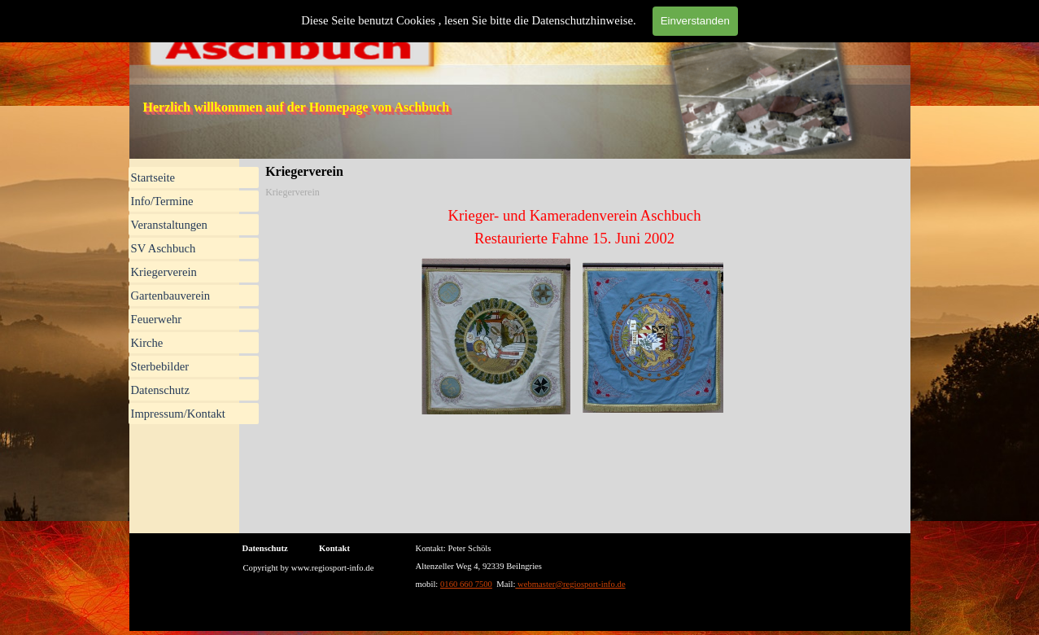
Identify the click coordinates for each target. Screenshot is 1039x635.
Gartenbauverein (171, 295)
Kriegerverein (164, 271)
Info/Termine (162, 201)
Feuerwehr (156, 319)
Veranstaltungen (169, 224)
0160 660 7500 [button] (466, 584)
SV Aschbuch (163, 248)
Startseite (153, 177)
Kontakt (334, 548)
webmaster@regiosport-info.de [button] (570, 584)
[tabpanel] (574, 227)
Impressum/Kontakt (178, 413)
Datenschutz (160, 389)
